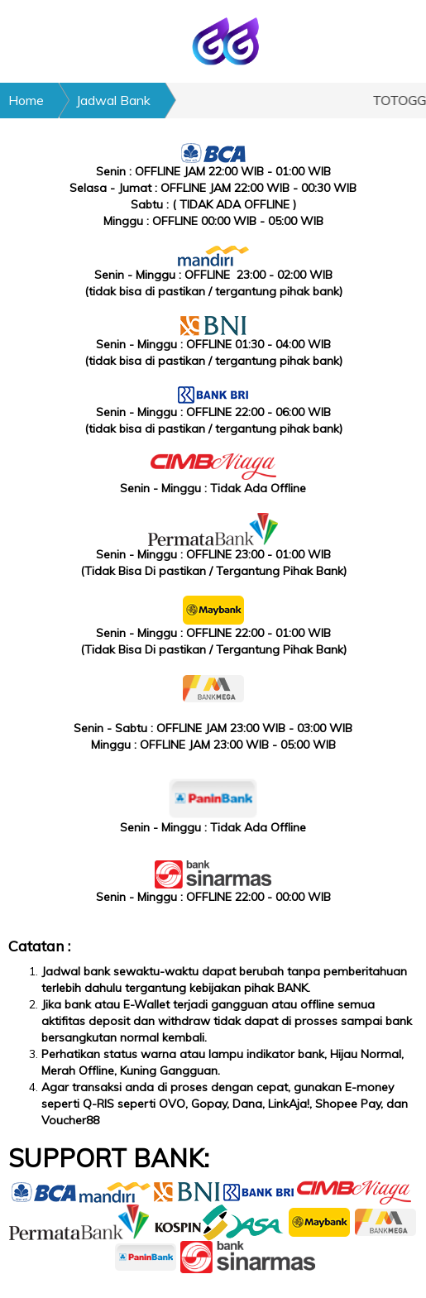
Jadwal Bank (113, 100)
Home (26, 100)
